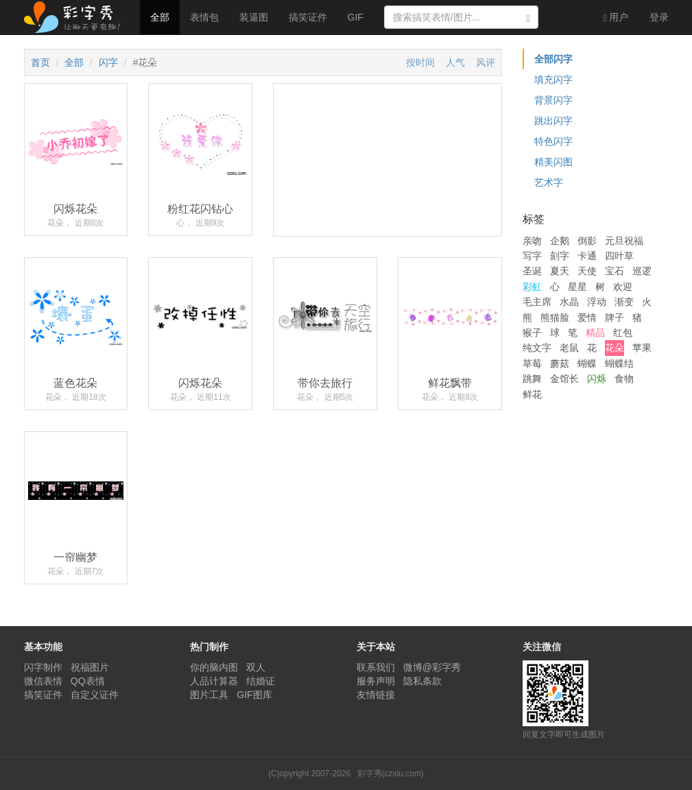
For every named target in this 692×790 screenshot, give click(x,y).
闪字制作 (43, 667)
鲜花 (532, 394)
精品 (595, 332)
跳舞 (532, 378)
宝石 (614, 270)
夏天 (559, 270)
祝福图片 (90, 667)
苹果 (642, 347)
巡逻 (642, 270)
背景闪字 (553, 100)
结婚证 (260, 680)
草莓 (532, 363)
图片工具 (209, 694)
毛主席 (537, 301)
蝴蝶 (587, 363)
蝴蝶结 (619, 363)
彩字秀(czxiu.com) (390, 773)
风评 (485, 62)
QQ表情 (88, 680)
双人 (255, 667)
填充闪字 (553, 79)
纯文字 (537, 347)
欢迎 (622, 286)
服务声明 (376, 680)
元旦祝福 (624, 240)
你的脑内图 (214, 667)
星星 (577, 286)
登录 (659, 17)
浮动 (596, 301)
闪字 (108, 62)
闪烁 (596, 378)
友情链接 (376, 694)
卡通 (587, 255)
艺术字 (548, 182)
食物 (624, 378)
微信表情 (43, 680)
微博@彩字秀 (432, 667)
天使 (587, 270)
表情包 (204, 17)
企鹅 (559, 240)
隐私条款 (422, 680)
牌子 (614, 317)
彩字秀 (77, 17)
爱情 (587, 317)
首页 (40, 62)
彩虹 (532, 286)
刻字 (559, 255)
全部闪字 (553, 58)
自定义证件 (95, 694)
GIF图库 (254, 694)
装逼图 (253, 17)
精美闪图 (553, 161)
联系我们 (376, 667)
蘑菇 (559, 363)
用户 (615, 17)
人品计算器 (214, 680)
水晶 (569, 301)
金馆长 (564, 378)
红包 (622, 332)
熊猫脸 (554, 317)
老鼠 (569, 347)
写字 (532, 255)
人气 (455, 62)
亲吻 (532, 240)
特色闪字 (553, 141)
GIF (355, 17)
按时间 (420, 62)
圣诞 (532, 270)
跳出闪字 (553, 120)
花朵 (614, 347)
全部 (159, 17)
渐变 (624, 301)
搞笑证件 (308, 17)
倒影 (587, 240)
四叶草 (619, 255)
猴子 (532, 332)
